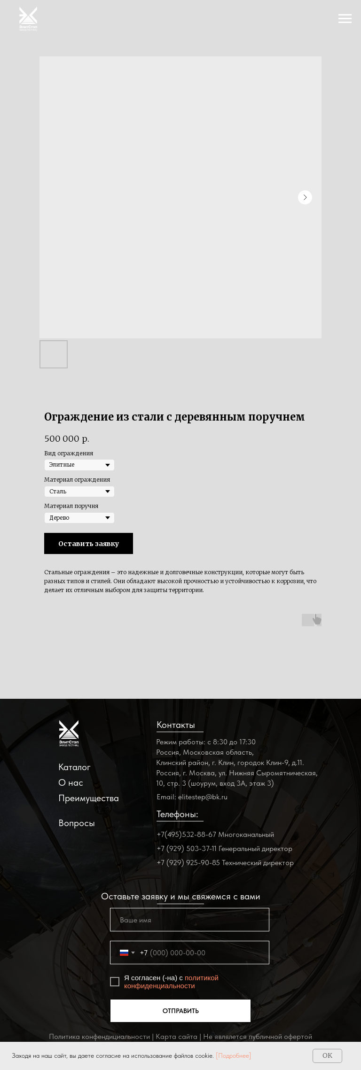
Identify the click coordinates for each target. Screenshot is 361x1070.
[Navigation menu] (345, 18)
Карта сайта (176, 1036)
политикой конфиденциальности (171, 982)
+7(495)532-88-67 (186, 834)
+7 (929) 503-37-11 (187, 848)
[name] (189, 919)
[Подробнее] (233, 1055)
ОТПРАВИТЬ (181, 1011)
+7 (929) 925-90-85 (188, 862)
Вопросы (76, 822)
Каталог (74, 767)
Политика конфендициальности (99, 1036)
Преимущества (88, 798)
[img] (68, 733)
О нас (70, 782)
